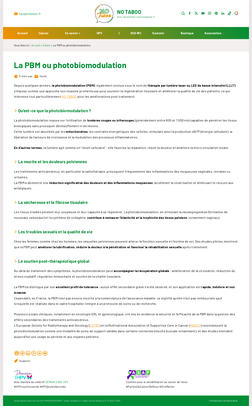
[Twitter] (22, 355)
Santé (46, 47)
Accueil (35, 47)
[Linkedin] (28, 355)
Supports (24, 363)
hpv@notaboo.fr (30, 15)
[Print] (39, 355)
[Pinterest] (33, 355)
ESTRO (95, 327)
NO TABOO (69, 99)
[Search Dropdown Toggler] (183, 15)
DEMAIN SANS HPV (56, 382)
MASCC (195, 327)
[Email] (45, 355)
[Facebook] (16, 355)
